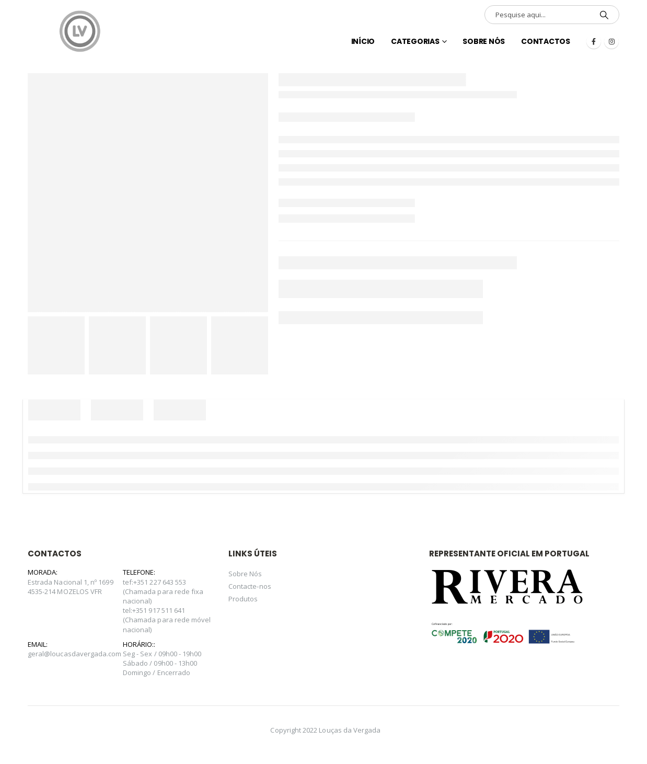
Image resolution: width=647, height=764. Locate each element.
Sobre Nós (484, 41)
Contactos (545, 41)
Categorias (415, 41)
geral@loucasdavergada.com (75, 653)
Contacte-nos (249, 586)
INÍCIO (363, 41)
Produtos (243, 598)
